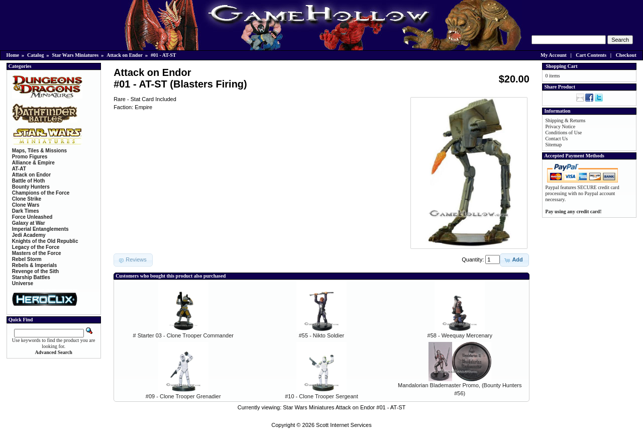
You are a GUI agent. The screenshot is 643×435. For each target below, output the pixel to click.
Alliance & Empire (33, 162)
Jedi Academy (29, 235)
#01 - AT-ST (163, 55)
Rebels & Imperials (34, 265)
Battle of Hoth (28, 181)
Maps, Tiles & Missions (39, 150)
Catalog (35, 55)
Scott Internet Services (344, 425)
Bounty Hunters (31, 187)
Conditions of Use (563, 132)
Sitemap (553, 144)
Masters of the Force (36, 253)
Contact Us (556, 138)
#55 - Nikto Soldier (322, 335)
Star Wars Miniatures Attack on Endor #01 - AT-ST (344, 407)
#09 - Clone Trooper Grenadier (183, 396)
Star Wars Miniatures (75, 55)
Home (13, 55)
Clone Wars (26, 205)
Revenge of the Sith (35, 271)
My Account (554, 55)
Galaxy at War (28, 223)
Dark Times (25, 211)
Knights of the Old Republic (45, 241)
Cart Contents (591, 55)
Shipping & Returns (565, 120)
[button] (514, 260)
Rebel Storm (27, 259)
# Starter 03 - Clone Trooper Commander (183, 335)
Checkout (626, 55)
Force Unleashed (32, 217)
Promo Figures (30, 156)
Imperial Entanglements (40, 229)
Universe (22, 283)
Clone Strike (26, 199)
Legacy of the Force (35, 247)
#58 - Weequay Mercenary (459, 335)
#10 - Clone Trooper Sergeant (321, 396)
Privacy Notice (560, 126)
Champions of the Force (40, 193)
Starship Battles (31, 277)
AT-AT (19, 168)
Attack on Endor (124, 55)
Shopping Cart (561, 66)
